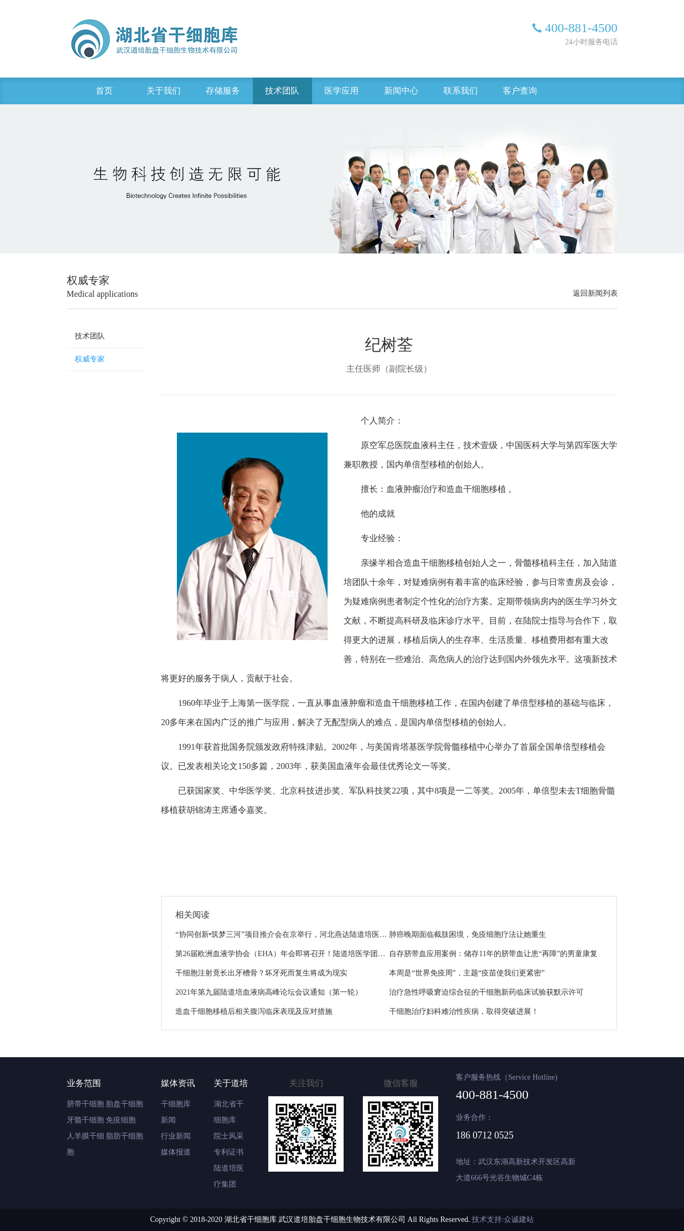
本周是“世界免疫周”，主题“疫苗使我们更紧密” (467, 973)
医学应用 (341, 90)
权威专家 (90, 359)
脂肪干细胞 (124, 1136)
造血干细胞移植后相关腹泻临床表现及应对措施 (253, 1011)
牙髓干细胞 (85, 1120)
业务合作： (474, 1117)
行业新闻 (176, 1136)
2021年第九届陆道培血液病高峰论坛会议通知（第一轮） (268, 992)
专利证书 (229, 1152)
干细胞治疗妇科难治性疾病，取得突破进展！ (464, 1011)
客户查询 (520, 90)
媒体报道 (176, 1152)
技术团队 (282, 90)
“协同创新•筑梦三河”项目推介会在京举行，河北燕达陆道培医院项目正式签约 (303, 934)
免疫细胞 (121, 1120)
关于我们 (163, 90)
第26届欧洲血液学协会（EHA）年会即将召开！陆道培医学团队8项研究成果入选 (308, 954)
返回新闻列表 (595, 293)
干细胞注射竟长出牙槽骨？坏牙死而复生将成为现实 (261, 973)
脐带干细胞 (85, 1104)
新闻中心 (401, 90)
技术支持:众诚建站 (503, 1219)
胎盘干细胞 (124, 1104)
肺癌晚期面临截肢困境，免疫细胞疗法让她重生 (467, 934)
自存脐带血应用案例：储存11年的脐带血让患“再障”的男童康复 (493, 954)
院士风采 (229, 1136)
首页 (104, 90)
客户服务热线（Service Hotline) (506, 1077)
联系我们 (461, 90)
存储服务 (223, 90)
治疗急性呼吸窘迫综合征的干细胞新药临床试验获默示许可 (486, 992)
